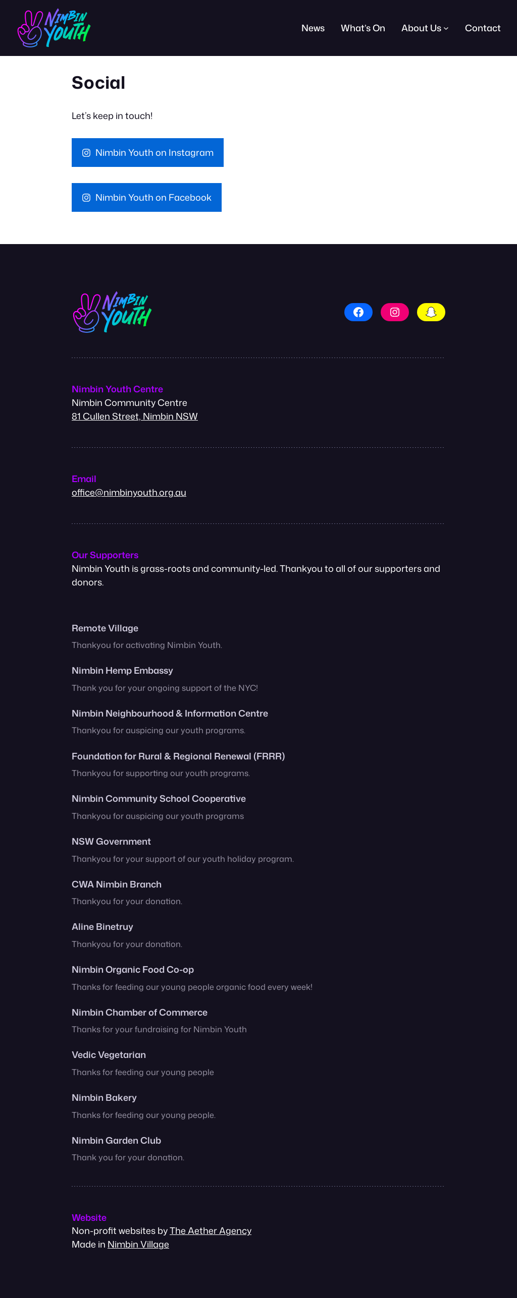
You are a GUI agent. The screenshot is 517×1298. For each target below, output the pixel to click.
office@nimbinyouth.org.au (129, 492)
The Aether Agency (210, 1230)
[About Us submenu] (446, 28)
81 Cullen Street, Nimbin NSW (135, 416)
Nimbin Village (138, 1244)
